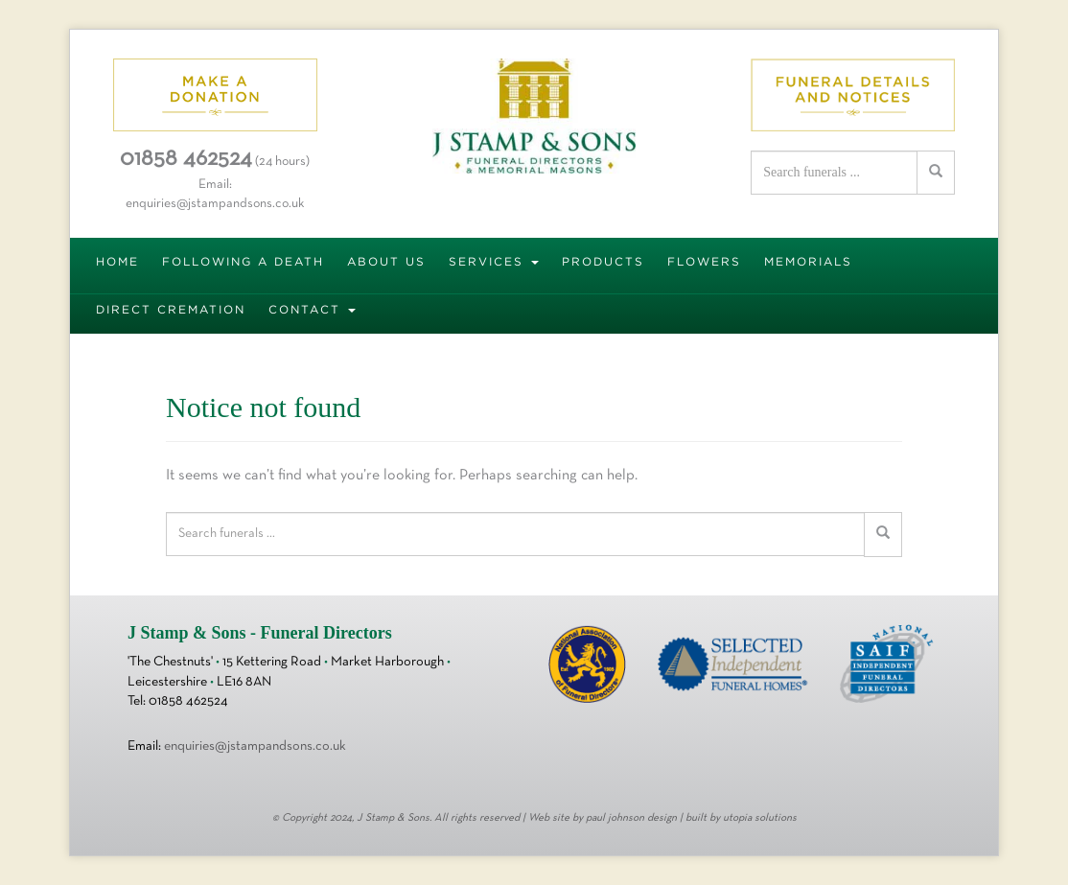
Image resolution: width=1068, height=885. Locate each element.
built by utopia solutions (741, 818)
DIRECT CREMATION (170, 309)
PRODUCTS (603, 261)
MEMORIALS (808, 261)
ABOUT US (386, 261)
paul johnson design (631, 818)
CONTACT (312, 309)
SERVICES (494, 261)
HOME (117, 261)
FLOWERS (704, 261)
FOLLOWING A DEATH (243, 261)
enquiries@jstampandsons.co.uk (255, 746)
